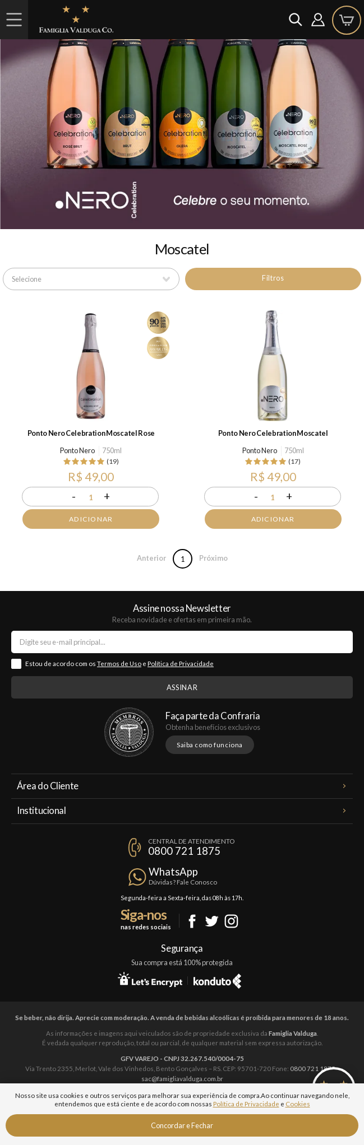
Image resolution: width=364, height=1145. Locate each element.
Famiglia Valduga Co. (76, 19)
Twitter (212, 921)
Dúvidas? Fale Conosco (183, 882)
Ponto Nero (77, 450)
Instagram (231, 921)
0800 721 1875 (184, 851)
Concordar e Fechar (182, 1125)
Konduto (217, 979)
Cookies (297, 1103)
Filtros (273, 277)
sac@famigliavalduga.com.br (182, 1078)
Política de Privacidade (181, 663)
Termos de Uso (119, 663)
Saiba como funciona (210, 744)
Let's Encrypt (150, 979)
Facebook (192, 921)
